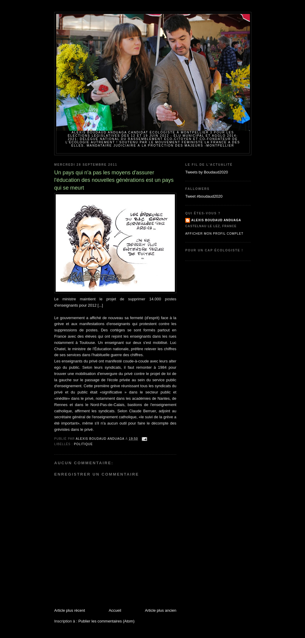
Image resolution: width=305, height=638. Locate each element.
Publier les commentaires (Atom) (106, 621)
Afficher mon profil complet (214, 233)
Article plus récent (69, 610)
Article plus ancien (161, 610)
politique (83, 444)
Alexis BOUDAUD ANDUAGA (216, 220)
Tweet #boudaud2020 (203, 196)
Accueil (115, 610)
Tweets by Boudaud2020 (206, 172)
